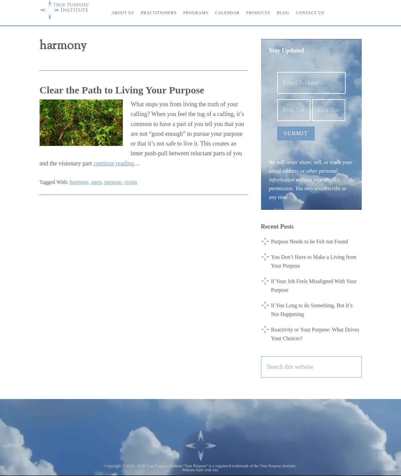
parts (96, 182)
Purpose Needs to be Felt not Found (309, 241)
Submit (296, 133)
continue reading (113, 163)
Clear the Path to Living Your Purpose (122, 89)
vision (130, 182)
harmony (79, 182)
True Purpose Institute (70, 10)
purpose (112, 182)
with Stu (211, 470)
